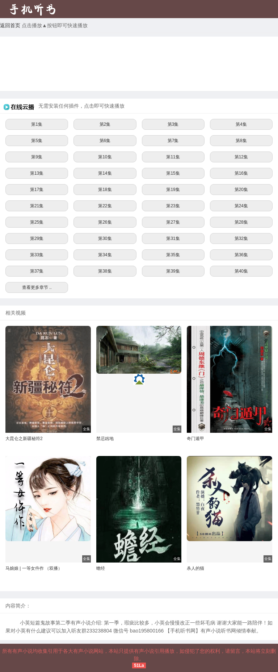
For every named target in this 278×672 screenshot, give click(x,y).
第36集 (241, 254)
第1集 (36, 124)
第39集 (173, 271)
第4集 (241, 124)
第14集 (104, 173)
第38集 (104, 271)
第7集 (173, 140)
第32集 (241, 238)
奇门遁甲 (195, 438)
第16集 (241, 173)
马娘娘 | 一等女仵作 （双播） (33, 568)
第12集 (241, 156)
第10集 (104, 156)
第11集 (173, 156)
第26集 (104, 222)
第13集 (36, 173)
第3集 (173, 124)
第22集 (104, 205)
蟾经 (100, 568)
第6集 (105, 140)
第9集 (36, 156)
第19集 (173, 189)
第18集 (104, 189)
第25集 (36, 222)
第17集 (36, 189)
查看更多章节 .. (37, 287)
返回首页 (10, 25)
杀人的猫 (195, 568)
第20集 (241, 189)
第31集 (173, 238)
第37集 (36, 271)
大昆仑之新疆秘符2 (24, 438)
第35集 (173, 254)
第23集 (173, 205)
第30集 (104, 238)
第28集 (241, 222)
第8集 (241, 140)
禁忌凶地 (105, 438)
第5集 (36, 140)
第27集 (173, 222)
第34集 (104, 254)
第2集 (105, 124)
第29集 (36, 238)
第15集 (173, 173)
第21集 (36, 205)
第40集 (241, 271)
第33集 (36, 254)
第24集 (241, 205)
